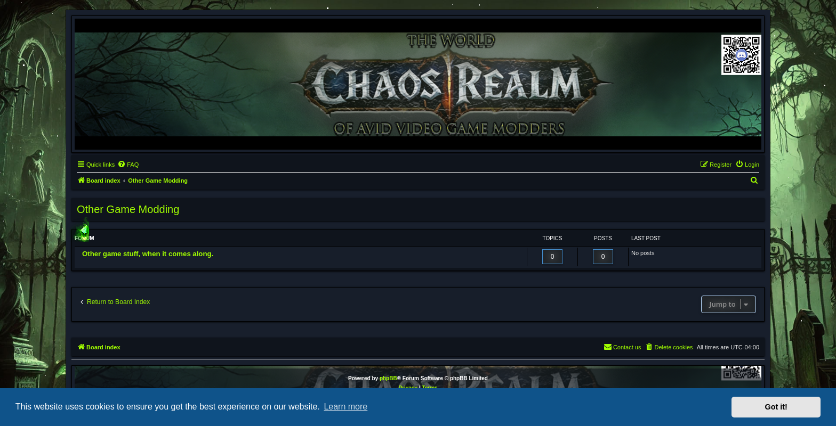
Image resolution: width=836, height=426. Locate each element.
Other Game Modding (128, 209)
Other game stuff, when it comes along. (147, 254)
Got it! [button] (776, 407)
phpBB (388, 378)
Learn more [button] (345, 406)
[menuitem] (128, 164)
